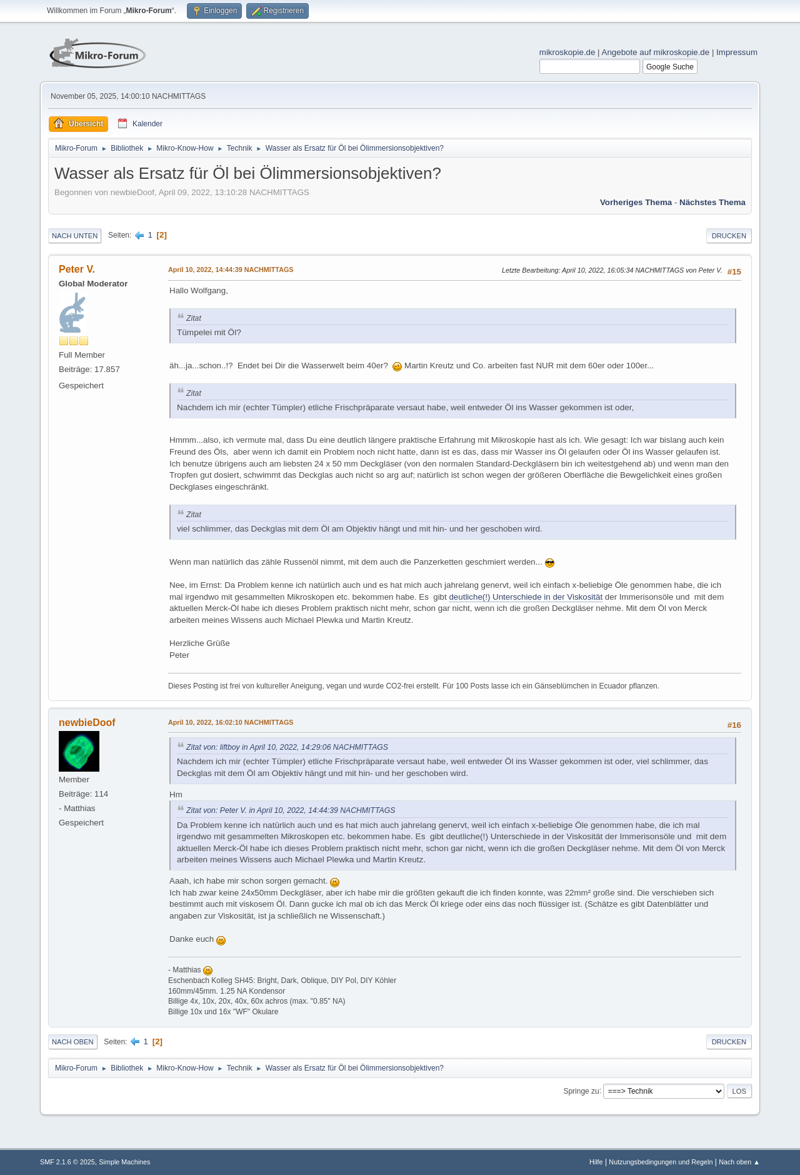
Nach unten (75, 236)
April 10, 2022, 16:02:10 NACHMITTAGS (231, 722)
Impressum (737, 52)
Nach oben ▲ (739, 1162)
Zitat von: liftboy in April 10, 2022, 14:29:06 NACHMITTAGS (287, 747)
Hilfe (596, 1162)
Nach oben (73, 1042)
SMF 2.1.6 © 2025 (67, 1162)
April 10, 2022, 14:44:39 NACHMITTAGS (231, 269)
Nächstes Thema (712, 202)
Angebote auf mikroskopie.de (656, 52)
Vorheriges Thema (636, 202)
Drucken (729, 236)
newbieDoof (87, 722)
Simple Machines (124, 1162)
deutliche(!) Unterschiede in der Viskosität (525, 597)
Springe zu (581, 1090)
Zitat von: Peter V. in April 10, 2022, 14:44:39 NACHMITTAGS (290, 810)
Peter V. (77, 269)
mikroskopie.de (567, 52)
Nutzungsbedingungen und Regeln (660, 1162)
